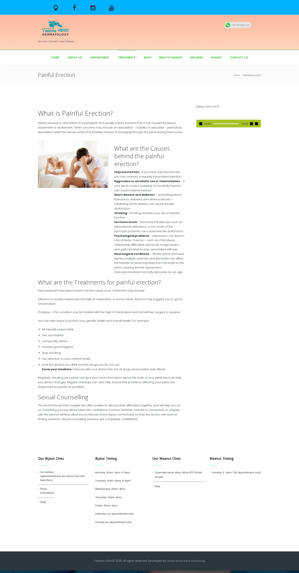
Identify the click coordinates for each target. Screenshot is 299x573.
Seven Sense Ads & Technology (186, 563)
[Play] (200, 123)
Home (236, 75)
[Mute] (251, 123)
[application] (228, 123)
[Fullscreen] (256, 123)
